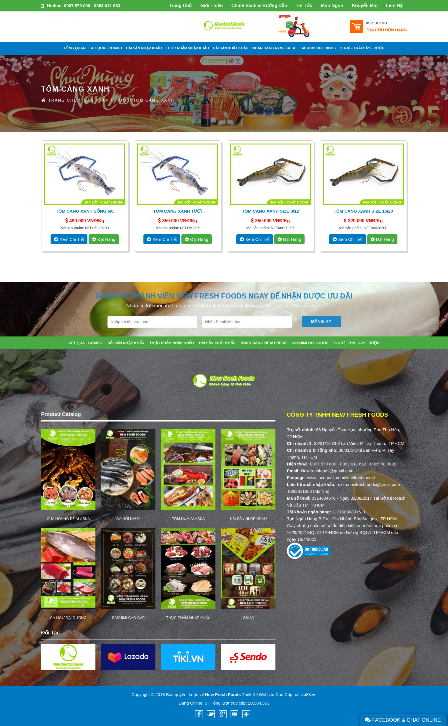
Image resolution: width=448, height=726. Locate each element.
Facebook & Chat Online (403, 720)
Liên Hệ (394, 5)
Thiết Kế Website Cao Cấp (267, 694)
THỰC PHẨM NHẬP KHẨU (187, 48)
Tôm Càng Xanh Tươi (177, 211)
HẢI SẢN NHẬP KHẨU (144, 48)
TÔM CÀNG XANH (153, 100)
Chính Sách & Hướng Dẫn (259, 5)
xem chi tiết (69, 239)
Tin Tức (304, 5)
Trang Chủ (180, 5)
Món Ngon (332, 5)
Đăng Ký (321, 321)
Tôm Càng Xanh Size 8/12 (270, 211)
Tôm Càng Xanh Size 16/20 (363, 211)
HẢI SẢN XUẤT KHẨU (230, 48)
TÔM (121, 100)
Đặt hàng (103, 239)
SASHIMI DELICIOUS (318, 48)
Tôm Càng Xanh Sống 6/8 (84, 211)
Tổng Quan (75, 48)
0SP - (376, 23)
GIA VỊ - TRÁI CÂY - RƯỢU (362, 48)
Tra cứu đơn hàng (386, 30)
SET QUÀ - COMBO (105, 48)
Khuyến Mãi (364, 5)
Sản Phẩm (96, 100)
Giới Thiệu (211, 5)
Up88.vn (309, 694)
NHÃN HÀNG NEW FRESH (274, 48)
